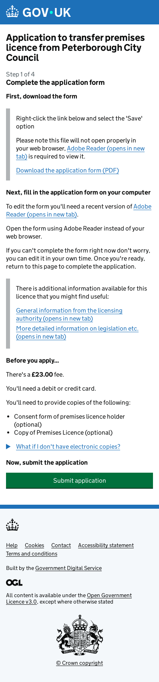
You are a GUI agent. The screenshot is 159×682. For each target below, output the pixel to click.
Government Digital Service (68, 568)
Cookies (34, 545)
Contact (61, 545)
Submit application (79, 480)
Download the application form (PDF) (67, 170)
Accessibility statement (106, 545)
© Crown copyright (79, 662)
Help (12, 545)
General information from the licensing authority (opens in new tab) (69, 314)
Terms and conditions (31, 553)
